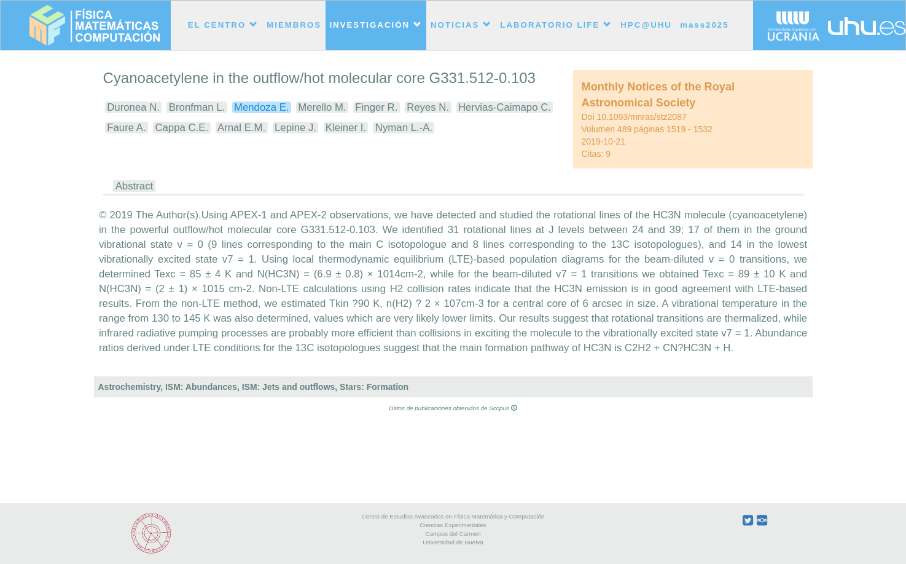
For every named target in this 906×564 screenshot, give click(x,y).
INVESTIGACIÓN (375, 25)
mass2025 (704, 25)
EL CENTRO (223, 25)
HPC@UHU (646, 25)
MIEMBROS (294, 25)
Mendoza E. (261, 107)
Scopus (503, 408)
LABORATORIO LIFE (556, 25)
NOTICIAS (461, 25)
